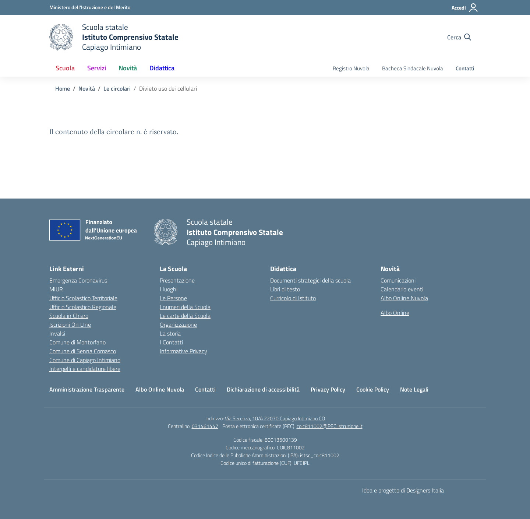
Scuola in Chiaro (68, 315)
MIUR (56, 289)
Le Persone (173, 298)
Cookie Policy (372, 389)
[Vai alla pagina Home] (62, 88)
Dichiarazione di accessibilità (263, 389)
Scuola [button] (65, 68)
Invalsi (57, 333)
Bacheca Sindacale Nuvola (412, 68)
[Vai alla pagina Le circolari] (117, 88)
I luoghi (168, 289)
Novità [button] (128, 68)
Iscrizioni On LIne (70, 324)
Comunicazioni (398, 280)
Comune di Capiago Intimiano (84, 359)
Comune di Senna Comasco (82, 351)
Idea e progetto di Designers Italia (403, 490)
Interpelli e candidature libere (84, 368)
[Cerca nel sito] (459, 37)
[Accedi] (465, 7)
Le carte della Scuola (185, 315)
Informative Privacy (183, 351)
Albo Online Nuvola (404, 298)
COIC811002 (291, 447)
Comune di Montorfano (77, 342)
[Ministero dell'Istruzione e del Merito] (89, 7)
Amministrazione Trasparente (86, 389)
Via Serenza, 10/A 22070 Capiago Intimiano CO (275, 418)
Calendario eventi (402, 289)
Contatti (465, 68)
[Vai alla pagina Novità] (86, 88)
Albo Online (395, 312)
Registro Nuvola (351, 68)
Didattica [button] (161, 68)
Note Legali (414, 389)
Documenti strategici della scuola (310, 280)
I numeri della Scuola (185, 306)
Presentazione (177, 280)
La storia (170, 333)
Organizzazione (178, 324)
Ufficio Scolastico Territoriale (83, 298)
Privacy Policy (328, 389)
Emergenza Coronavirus (78, 280)
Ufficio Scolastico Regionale (82, 306)
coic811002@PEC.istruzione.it (330, 426)
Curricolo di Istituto (293, 298)
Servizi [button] (96, 68)
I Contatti (171, 342)
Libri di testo (285, 289)
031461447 (205, 426)
